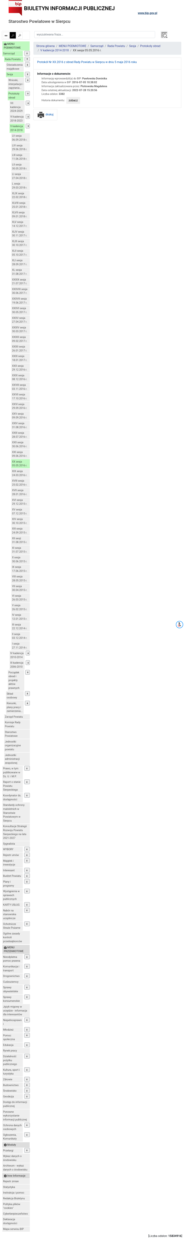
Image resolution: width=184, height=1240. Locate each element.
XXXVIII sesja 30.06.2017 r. (19, 291)
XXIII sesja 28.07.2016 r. (19, 434)
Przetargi (8, 1150)
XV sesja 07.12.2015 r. (19, 511)
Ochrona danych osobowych (12, 1127)
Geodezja (8, 1096)
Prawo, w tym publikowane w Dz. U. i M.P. (11, 772)
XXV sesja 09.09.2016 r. (19, 415)
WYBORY (8, 849)
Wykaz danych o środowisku (12, 1158)
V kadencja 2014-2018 (16, 128)
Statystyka (9, 1187)
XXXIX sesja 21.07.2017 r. (19, 281)
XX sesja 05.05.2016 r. (19, 463)
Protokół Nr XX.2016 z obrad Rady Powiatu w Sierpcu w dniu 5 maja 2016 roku (87, 62)
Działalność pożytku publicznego (10, 1060)
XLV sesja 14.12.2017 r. (19, 224)
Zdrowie (7, 1079)
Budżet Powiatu (12, 876)
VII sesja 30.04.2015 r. (19, 588)
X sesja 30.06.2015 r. (19, 559)
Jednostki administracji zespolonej (12, 759)
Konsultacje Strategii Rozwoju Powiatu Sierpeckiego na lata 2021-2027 (15, 832)
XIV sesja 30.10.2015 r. (19, 521)
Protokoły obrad (13, 95)
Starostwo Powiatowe (11, 734)
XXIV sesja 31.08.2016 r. (19, 425)
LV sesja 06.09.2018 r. (19, 137)
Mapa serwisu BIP (13, 1229)
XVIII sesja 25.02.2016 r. (19, 482)
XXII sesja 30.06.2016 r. (19, 444)
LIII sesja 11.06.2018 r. (19, 157)
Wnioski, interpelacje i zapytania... (15, 84)
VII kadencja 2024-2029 (16, 107)
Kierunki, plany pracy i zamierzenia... (15, 707)
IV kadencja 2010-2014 (17, 655)
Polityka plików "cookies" (11, 1206)
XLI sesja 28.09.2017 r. (19, 262)
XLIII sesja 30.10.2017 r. (19, 243)
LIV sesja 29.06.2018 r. (19, 147)
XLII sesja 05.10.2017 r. (19, 252)
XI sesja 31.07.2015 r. (19, 549)
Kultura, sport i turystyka (11, 1071)
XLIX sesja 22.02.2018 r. (19, 195)
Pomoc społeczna (9, 1037)
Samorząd (9, 53)
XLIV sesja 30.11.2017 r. (19, 233)
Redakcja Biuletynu (14, 1198)
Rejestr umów (11, 855)
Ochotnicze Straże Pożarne (11, 926)
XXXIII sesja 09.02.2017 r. (19, 339)
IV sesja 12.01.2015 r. (19, 616)
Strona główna (45, 46)
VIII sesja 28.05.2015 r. (19, 578)
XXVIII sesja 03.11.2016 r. (19, 387)
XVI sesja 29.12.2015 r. (19, 502)
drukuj (45, 114)
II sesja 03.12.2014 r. (19, 636)
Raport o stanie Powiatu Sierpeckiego (11, 786)
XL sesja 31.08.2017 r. (19, 271)
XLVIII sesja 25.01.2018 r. (19, 204)
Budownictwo (11, 1085)
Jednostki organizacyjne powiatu (13, 745)
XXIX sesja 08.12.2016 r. (19, 377)
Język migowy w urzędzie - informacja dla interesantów (15, 1010)
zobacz (73, 100)
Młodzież (8, 1029)
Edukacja (8, 1045)
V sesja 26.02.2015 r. (19, 607)
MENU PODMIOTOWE (72, 46)
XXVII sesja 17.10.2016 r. (19, 396)
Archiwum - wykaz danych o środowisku (15, 1167)
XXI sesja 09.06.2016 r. (19, 454)
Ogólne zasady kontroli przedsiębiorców (12, 937)
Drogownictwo (11, 976)
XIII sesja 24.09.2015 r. (19, 530)
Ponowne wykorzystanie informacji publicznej (15, 1115)
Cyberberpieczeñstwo (15, 1213)
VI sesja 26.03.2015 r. (19, 597)
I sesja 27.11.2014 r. (19, 645)
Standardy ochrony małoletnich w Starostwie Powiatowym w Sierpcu (14, 813)
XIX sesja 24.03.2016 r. (19, 473)
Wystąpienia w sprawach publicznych (11, 895)
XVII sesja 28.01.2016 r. (19, 492)
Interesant (9, 870)
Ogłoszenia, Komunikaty (10, 1136)
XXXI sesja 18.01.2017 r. (19, 358)
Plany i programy (8, 883)
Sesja (10, 74)
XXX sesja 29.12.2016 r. (19, 367)
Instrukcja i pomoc (13, 1192)
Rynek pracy (10, 1050)
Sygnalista (9, 843)
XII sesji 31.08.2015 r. (19, 540)
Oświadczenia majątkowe (15, 66)
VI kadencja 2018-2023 (17, 118)
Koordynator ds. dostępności (12, 797)
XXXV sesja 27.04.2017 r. (19, 320)
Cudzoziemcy (11, 981)
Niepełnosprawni (12, 1022)
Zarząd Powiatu (14, 716)
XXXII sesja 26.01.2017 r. (19, 348)
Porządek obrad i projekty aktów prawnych (13, 680)
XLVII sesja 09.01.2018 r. (19, 214)
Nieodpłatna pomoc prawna (11, 959)
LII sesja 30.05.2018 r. (19, 166)
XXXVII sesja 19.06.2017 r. (19, 300)
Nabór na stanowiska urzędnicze (9, 914)
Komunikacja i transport (11, 968)
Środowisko (10, 1090)
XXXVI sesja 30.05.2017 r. (19, 310)
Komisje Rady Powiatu (12, 724)
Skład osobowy (12, 695)
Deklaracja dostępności (10, 1221)
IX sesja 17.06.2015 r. (19, 569)
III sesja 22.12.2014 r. (19, 626)
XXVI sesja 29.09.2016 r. (19, 406)
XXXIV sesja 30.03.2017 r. (19, 329)
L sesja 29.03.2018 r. (19, 185)
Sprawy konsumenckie (11, 999)
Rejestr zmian (11, 1181)
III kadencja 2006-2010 (16, 664)
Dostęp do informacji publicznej (15, 1104)
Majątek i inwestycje (9, 862)
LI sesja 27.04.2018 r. (19, 176)
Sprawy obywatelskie (10, 989)
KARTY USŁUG (11, 904)
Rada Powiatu (13, 59)
